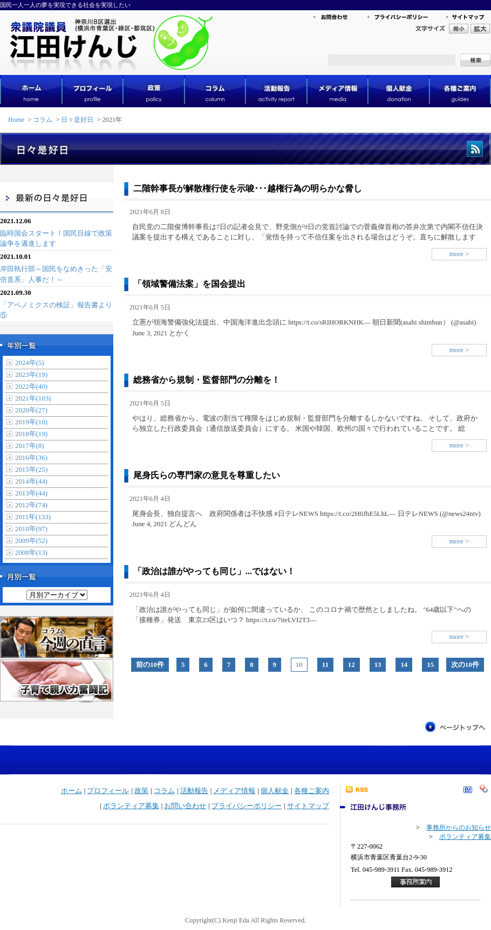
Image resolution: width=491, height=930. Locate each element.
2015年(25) (31, 469)
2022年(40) (31, 386)
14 (403, 665)
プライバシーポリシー (247, 806)
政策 (141, 791)
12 (351, 665)
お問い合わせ (185, 806)
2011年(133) (33, 517)
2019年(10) (31, 422)
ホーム (71, 791)
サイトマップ (308, 806)
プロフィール (108, 791)
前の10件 (150, 665)
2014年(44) (31, 481)
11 (325, 665)
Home (16, 119)
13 (377, 665)
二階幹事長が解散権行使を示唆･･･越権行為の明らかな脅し (247, 188)
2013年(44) (31, 493)
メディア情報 (234, 791)
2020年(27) (31, 410)
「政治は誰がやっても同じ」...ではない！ (214, 571)
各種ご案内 (311, 791)
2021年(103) (33, 398)
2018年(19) (31, 434)
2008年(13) (31, 552)
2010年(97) (31, 529)
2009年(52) (31, 541)
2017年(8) (29, 446)
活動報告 (194, 791)
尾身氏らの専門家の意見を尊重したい (206, 475)
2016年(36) (31, 457)
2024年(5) (29, 363)
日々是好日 (77, 119)
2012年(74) (31, 505)
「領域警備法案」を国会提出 (189, 283)
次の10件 (465, 665)
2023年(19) (31, 374)
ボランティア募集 (131, 806)
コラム (42, 119)
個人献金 (275, 791)
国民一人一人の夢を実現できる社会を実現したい (65, 5)
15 (430, 665)
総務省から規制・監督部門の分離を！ (206, 379)
